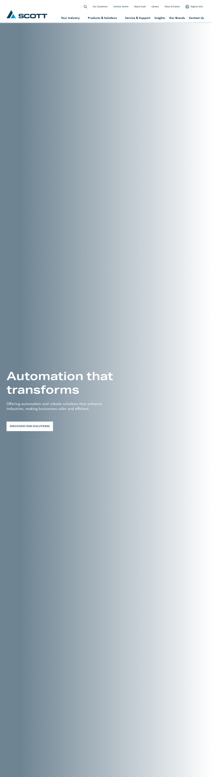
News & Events (172, 6)
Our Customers (100, 6)
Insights (160, 18)
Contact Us (196, 18)
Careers (155, 6)
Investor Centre (120, 6)
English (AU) (194, 7)
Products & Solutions (102, 18)
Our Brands (177, 18)
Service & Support (137, 18)
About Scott (140, 6)
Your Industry (70, 18)
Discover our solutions (30, 426)
